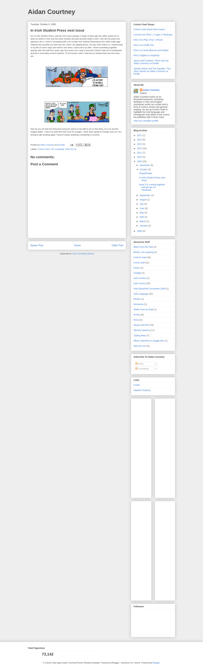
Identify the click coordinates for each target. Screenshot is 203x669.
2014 (140, 139)
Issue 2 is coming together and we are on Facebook (152, 187)
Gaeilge (137, 273)
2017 (140, 135)
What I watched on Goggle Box (149, 340)
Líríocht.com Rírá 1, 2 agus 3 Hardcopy (153, 34)
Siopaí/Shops (145, 173)
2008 (140, 231)
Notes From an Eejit (143, 309)
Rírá (136, 320)
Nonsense (139, 304)
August (143, 199)
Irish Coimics (140, 278)
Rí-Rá (136, 314)
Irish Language (57, 149)
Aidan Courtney (51, 11)
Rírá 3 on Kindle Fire (144, 45)
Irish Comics (140, 283)
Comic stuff (139, 262)
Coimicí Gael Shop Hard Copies (149, 29)
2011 (140, 152)
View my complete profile (146, 120)
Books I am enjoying (144, 252)
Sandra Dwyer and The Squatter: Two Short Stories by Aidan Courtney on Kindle (152, 71)
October (144, 169)
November (145, 165)
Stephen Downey (142, 390)
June (142, 208)
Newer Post (36, 245)
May (142, 212)
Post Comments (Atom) (83, 253)
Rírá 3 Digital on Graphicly (146, 55)
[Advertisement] (143, 447)
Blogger (156, 663)
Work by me (70, 149)
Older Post (117, 245)
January (144, 225)
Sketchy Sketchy (142, 330)
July (142, 204)
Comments (142, 368)
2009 (140, 161)
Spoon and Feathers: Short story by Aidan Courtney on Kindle (151, 62)
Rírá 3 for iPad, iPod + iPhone (148, 40)
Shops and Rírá (141, 325)
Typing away (140, 335)
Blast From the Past (143, 247)
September (145, 195)
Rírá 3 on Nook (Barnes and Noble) (151, 50)
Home (77, 245)
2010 (140, 157)
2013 (140, 144)
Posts (139, 363)
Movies (137, 299)
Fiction (137, 268)
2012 (140, 148)
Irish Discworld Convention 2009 (149, 288)
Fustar (137, 385)
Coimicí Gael (43, 149)
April (142, 217)
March (143, 221)
